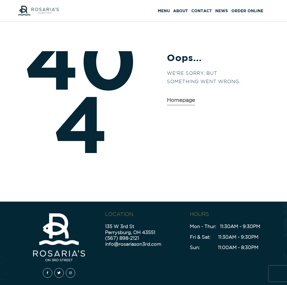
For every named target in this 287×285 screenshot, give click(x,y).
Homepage (181, 100)
